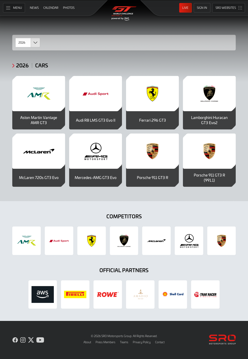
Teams (124, 342)
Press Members (105, 342)
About (87, 342)
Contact (160, 342)
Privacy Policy (142, 342)
